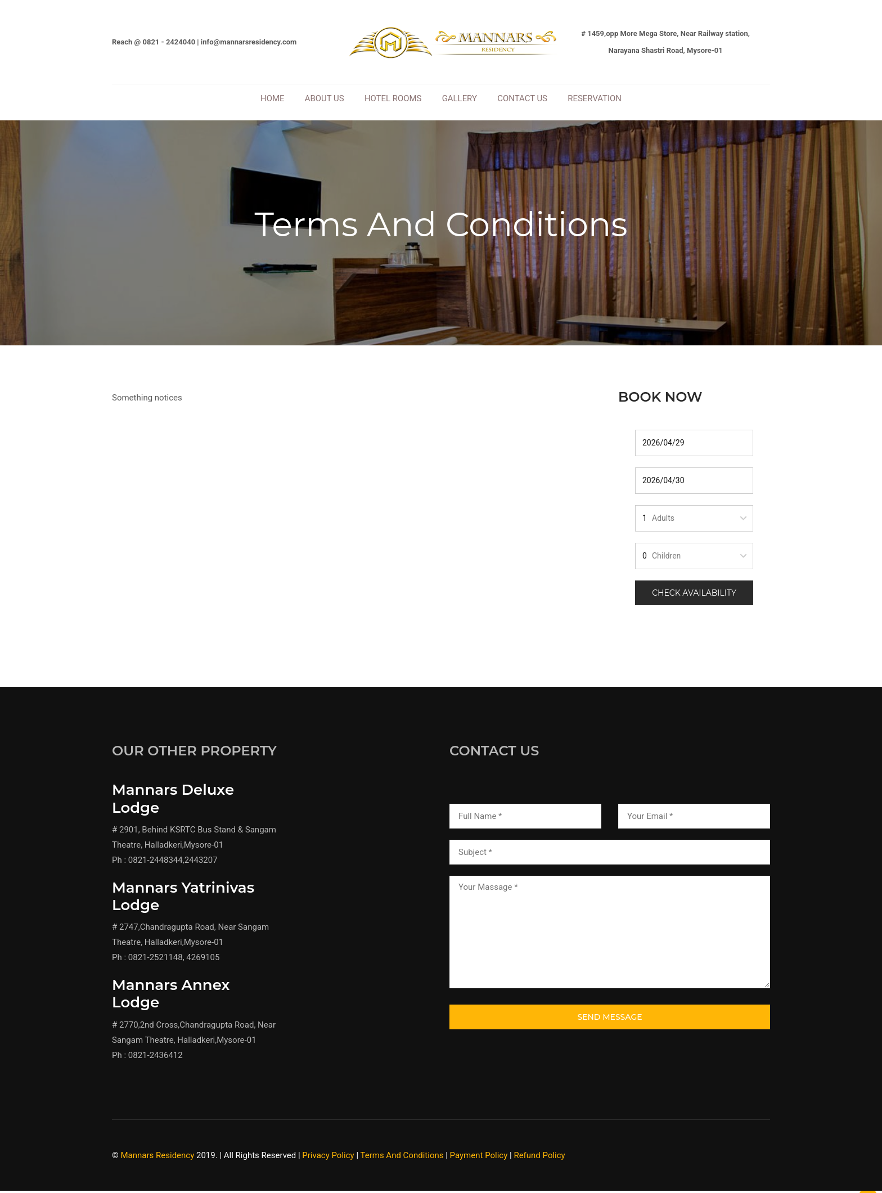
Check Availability (694, 597)
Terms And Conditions (401, 1160)
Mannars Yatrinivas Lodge (183, 901)
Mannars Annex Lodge (171, 998)
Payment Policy (479, 1160)
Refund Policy (539, 1160)
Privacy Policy (328, 1160)
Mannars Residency (158, 1160)
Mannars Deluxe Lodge (173, 803)
